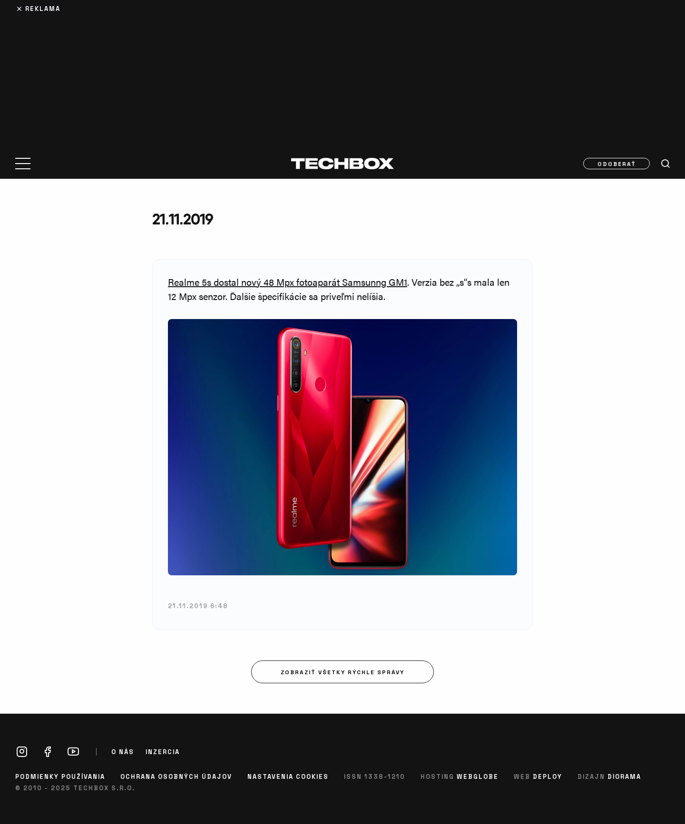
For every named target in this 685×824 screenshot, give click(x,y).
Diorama (624, 776)
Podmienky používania (60, 776)
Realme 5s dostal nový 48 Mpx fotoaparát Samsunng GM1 (287, 282)
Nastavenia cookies (288, 776)
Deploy (547, 776)
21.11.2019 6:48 (198, 605)
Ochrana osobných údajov (176, 776)
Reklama (42, 8)
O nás (122, 752)
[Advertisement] (342, 72)
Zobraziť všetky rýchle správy (342, 672)
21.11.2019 (182, 219)
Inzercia (163, 752)
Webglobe (478, 776)
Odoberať (616, 163)
